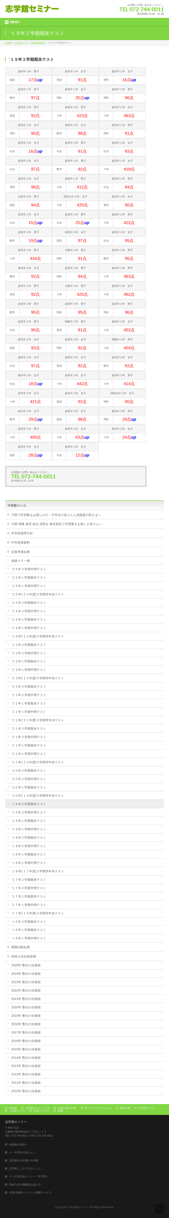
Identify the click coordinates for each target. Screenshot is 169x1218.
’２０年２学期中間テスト (28, 779)
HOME (13, 1108)
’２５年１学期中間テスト (28, 586)
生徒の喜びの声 (67, 1108)
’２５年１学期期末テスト (28, 577)
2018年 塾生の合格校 (26, 1024)
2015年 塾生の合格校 (26, 1049)
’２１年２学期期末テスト (28, 728)
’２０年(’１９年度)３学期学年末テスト (37, 795)
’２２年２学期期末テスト (28, 686)
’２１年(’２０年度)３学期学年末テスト (37, 762)
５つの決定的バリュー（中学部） (29, 1176)
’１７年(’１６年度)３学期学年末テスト (37, 913)
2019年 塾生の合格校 (26, 1015)
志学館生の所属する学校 (23, 1160)
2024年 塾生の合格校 (26, 973)
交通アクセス (41, 1111)
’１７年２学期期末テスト (28, 879)
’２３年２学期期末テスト (28, 644)
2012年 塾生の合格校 (26, 1074)
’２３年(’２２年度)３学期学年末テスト (37, 678)
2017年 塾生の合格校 (26, 1032)
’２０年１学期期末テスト (28, 787)
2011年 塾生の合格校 (26, 1082)
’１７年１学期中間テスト (28, 905)
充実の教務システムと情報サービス (30, 1192)
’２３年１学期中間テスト (28, 669)
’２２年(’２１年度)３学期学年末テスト (37, 720)
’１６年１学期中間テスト (28, 938)
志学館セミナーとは (37, 1108)
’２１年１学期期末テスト (28, 745)
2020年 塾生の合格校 (26, 1007)
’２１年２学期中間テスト (28, 737)
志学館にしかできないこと (25, 1168)
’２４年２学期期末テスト (28, 602)
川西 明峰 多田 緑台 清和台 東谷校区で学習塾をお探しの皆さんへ (56, 524)
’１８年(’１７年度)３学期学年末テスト (37, 871)
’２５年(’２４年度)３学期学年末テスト (37, 594)
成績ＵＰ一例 (20, 560)
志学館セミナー (79, 1207)
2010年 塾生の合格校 (26, 1091)
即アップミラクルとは (98, 1108)
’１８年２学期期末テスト (28, 837)
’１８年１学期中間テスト (28, 863)
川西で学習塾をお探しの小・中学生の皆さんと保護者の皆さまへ (56, 515)
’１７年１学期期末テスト (28, 896)
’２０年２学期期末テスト (28, 770)
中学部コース (17, 505)
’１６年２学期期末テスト (28, 921)
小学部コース (17, 1111)
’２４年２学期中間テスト (28, 611)
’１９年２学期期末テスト (28, 804)
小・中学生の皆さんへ (22, 1152)
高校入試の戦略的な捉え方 (25, 1184)
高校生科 (125, 1108)
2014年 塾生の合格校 (26, 1057)
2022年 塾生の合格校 (26, 990)
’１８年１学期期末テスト (28, 854)
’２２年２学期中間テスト (28, 695)
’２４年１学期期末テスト (28, 619)
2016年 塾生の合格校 (26, 1041)
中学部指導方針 (22, 533)
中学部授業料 (20, 542)
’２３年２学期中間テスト (28, 653)
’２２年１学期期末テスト (28, 703)
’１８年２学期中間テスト (28, 846)
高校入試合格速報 (23, 956)
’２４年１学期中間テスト (28, 628)
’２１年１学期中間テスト (28, 754)
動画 (60, 1111)
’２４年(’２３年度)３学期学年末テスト (37, 636)
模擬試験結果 (20, 947)
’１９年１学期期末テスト (28, 821)
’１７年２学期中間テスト (28, 888)
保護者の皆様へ (18, 1144)
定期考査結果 (20, 552)
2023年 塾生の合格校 (26, 982)
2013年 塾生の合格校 (26, 1066)
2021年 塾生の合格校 (26, 999)
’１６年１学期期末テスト (28, 930)
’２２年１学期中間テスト (28, 712)
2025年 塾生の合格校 (26, 965)
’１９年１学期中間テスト (28, 829)
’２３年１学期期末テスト (28, 661)
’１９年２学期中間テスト (28, 812)
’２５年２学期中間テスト (28, 569)
